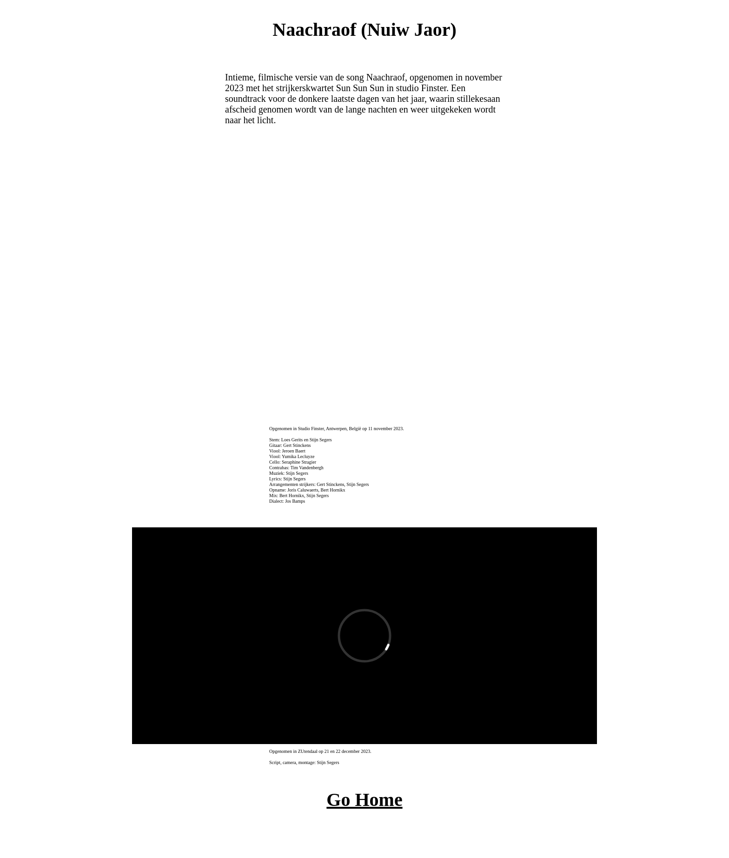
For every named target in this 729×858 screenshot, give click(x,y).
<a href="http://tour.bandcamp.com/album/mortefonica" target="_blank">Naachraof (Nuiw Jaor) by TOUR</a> (364, 275)
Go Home (364, 799)
